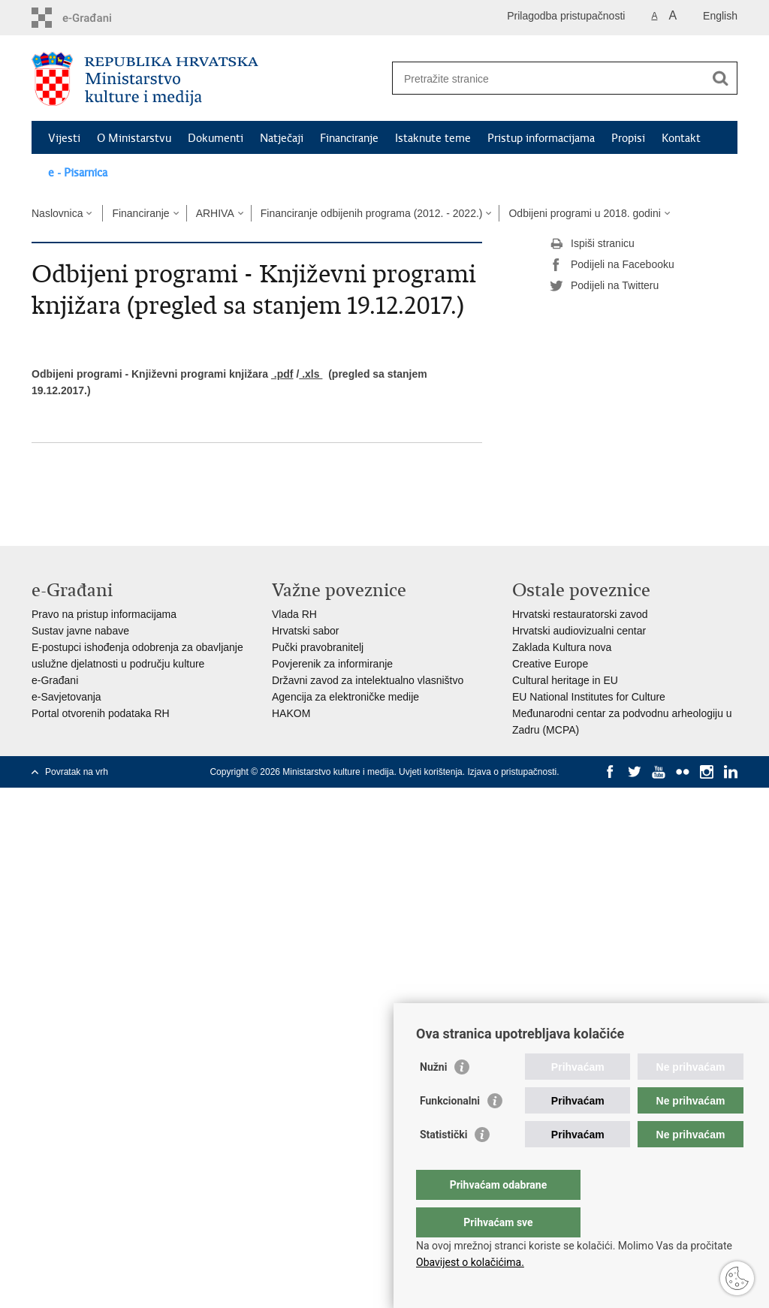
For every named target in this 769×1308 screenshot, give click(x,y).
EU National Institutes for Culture (588, 697)
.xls (310, 374)
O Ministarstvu (134, 138)
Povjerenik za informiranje (332, 664)
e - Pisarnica (77, 172)
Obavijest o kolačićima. (470, 1262)
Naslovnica (57, 213)
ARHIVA (215, 213)
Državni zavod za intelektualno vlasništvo (367, 680)
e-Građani (55, 680)
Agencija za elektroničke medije (345, 697)
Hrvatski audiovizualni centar (579, 631)
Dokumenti (215, 138)
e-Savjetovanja (66, 697)
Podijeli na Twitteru (604, 286)
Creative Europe (550, 664)
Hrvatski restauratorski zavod (580, 614)
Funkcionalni (450, 1131)
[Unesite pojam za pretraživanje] (549, 78)
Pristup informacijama (541, 138)
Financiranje (349, 138)
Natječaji (281, 138)
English (720, 16)
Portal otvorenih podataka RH (101, 713)
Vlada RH (294, 614)
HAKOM (291, 713)
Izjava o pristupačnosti (511, 772)
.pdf (282, 374)
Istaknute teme (433, 138)
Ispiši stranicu (592, 244)
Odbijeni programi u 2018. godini (584, 213)
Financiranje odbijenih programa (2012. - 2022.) (372, 213)
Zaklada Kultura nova (561, 647)
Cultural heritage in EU (565, 680)
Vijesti (64, 138)
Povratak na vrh (76, 772)
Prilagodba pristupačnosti (566, 16)
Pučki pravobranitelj (317, 647)
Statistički (443, 1165)
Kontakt (681, 138)
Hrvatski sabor (305, 631)
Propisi (628, 138)
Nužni (433, 1097)
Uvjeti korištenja (431, 772)
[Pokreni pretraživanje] (720, 78)
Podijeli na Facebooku (612, 265)
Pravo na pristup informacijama (104, 614)
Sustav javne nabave (80, 631)
